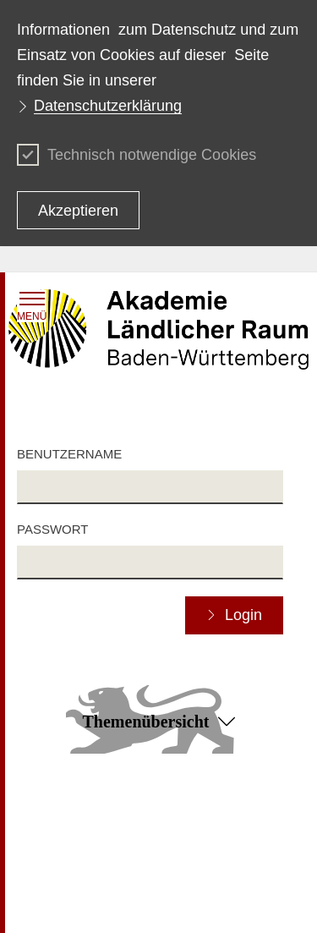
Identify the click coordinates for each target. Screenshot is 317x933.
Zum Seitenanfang (158, 787)
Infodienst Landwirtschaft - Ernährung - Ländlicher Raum (157, 889)
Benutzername (69, 454)
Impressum (46, 811)
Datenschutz (192, 811)
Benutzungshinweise (213, 835)
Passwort (52, 529)
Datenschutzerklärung (108, 105)
